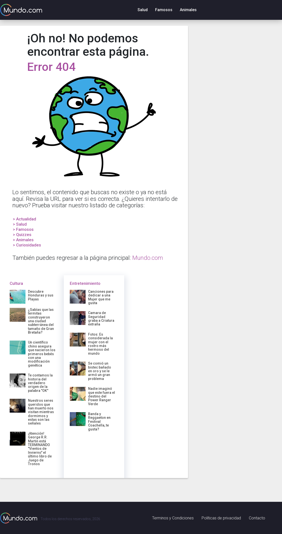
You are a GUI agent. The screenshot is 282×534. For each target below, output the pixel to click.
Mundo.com (147, 257)
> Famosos (23, 229)
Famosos (163, 9)
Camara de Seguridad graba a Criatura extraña (101, 318)
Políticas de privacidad (221, 518)
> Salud (20, 224)
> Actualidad (24, 218)
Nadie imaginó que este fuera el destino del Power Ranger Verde (101, 396)
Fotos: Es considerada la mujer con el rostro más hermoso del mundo (100, 343)
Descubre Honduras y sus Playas (40, 295)
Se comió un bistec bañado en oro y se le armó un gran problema (99, 371)
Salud (143, 9)
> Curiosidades (27, 244)
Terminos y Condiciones (173, 518)
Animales (188, 9)
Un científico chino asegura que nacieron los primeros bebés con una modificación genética (41, 353)
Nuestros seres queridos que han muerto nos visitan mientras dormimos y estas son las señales (41, 412)
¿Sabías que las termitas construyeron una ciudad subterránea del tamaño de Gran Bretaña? (41, 321)
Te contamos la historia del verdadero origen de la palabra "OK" (40, 383)
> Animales (23, 239)
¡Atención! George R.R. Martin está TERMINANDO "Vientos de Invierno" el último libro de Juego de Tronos (40, 448)
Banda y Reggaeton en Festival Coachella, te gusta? (99, 421)
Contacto (257, 518)
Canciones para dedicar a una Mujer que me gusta (101, 297)
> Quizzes (22, 234)
